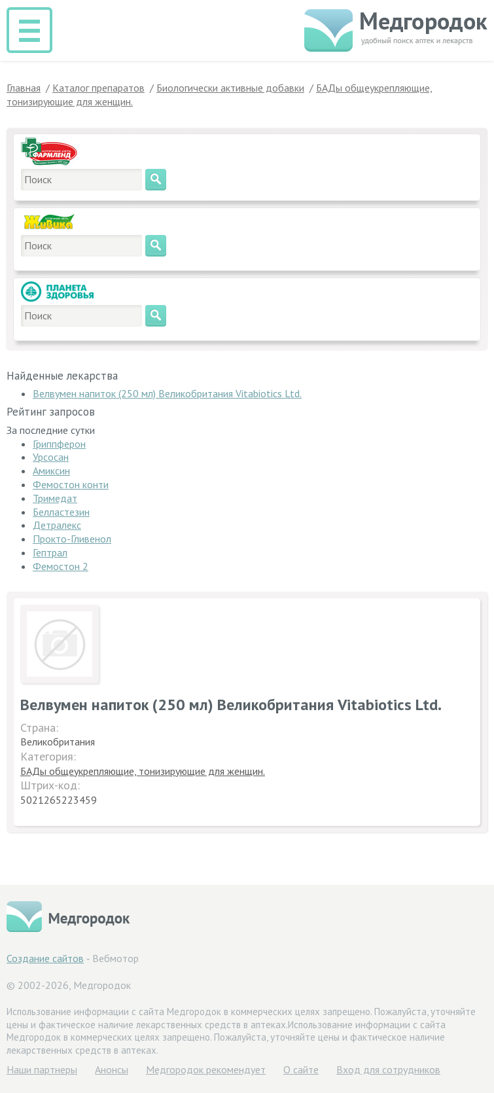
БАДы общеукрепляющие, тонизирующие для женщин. (142, 771)
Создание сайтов (45, 958)
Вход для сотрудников (388, 1069)
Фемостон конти (71, 484)
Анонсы (111, 1069)
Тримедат (55, 498)
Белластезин (61, 511)
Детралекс (57, 524)
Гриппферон (59, 443)
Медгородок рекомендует (206, 1069)
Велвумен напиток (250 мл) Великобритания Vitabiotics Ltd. (167, 393)
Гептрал (50, 552)
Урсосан (51, 456)
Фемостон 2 (60, 566)
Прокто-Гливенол (72, 538)
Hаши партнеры (42, 1069)
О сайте (301, 1069)
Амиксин (51, 470)
